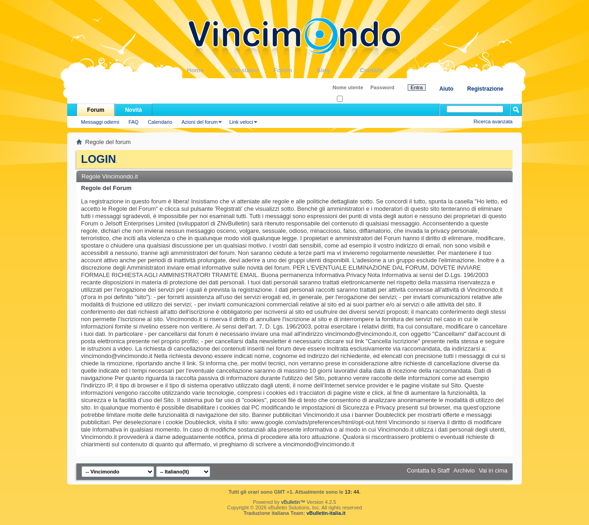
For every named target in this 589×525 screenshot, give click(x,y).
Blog (338, 70)
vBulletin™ (293, 502)
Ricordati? (351, 99)
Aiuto (446, 89)
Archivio (464, 470)
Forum (295, 70)
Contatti (381, 70)
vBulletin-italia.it (326, 513)
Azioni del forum (199, 122)
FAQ (133, 122)
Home (208, 70)
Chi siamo (251, 70)
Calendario (160, 122)
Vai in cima (493, 470)
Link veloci (241, 122)
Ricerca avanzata (493, 121)
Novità (133, 110)
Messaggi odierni (100, 122)
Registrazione (485, 89)
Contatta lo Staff (428, 470)
